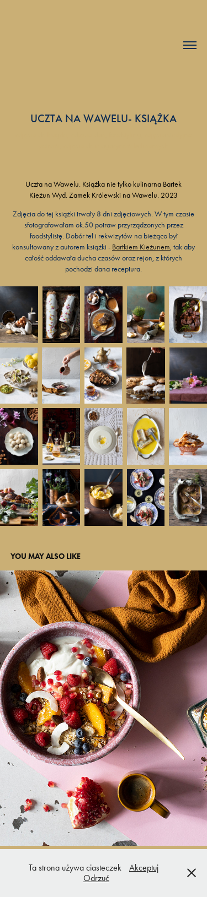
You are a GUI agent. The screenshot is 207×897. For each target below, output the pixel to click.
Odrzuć (96, 878)
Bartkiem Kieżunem (141, 247)
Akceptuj (143, 867)
